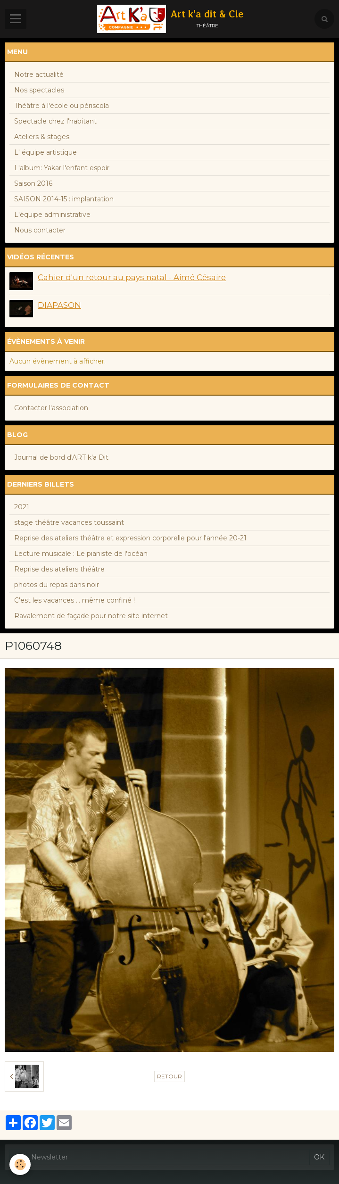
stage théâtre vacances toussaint (69, 522)
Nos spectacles (39, 90)
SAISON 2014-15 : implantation (64, 199)
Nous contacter (40, 230)
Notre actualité (39, 74)
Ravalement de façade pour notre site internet (91, 616)
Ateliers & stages (41, 136)
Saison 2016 (33, 183)
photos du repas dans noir (56, 584)
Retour (169, 1076)
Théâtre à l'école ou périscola (61, 105)
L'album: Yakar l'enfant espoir (61, 168)
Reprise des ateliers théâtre (59, 569)
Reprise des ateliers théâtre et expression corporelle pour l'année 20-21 (130, 538)
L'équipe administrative (52, 214)
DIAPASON (59, 305)
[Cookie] (20, 1164)
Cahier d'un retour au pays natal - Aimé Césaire (132, 277)
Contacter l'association (51, 408)
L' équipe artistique (45, 152)
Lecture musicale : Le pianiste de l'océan (81, 553)
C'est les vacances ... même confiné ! (74, 600)
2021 (21, 507)
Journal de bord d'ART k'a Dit (61, 457)
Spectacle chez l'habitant (55, 121)
